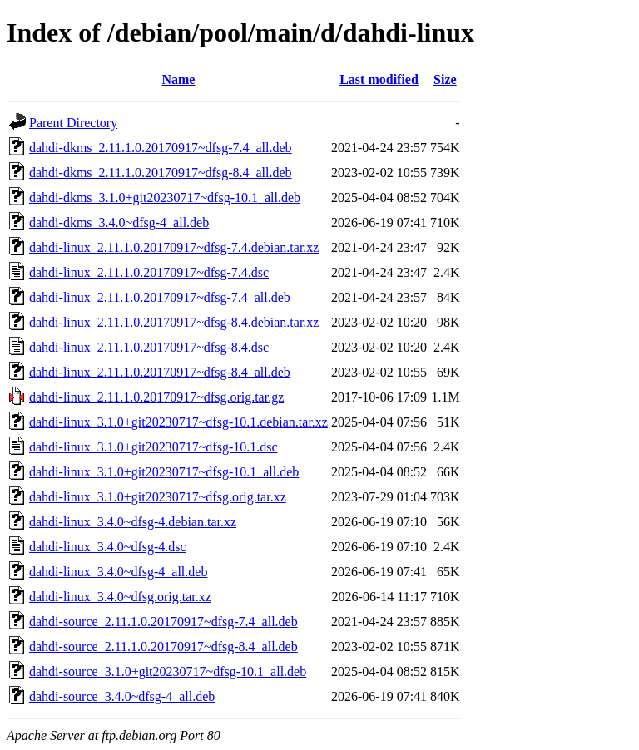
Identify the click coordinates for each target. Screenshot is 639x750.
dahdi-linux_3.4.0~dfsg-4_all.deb (118, 572)
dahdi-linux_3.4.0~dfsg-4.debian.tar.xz (132, 522)
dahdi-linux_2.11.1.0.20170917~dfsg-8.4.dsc (149, 347)
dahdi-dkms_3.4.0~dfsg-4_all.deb (119, 222)
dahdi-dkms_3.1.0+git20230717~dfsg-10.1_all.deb (164, 197)
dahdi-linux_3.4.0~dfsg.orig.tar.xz (120, 597)
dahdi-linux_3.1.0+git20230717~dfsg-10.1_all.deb (164, 472)
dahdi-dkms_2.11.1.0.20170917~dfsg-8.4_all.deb (160, 172)
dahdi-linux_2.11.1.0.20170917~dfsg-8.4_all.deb (159, 372)
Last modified (379, 79)
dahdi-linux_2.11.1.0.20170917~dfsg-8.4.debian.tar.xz (174, 322)
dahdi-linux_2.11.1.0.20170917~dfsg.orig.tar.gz (156, 397)
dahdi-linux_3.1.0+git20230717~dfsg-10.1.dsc (153, 447)
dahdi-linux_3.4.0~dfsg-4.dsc (107, 547)
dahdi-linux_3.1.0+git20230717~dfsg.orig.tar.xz (157, 497)
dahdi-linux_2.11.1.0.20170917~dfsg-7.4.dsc (149, 272)
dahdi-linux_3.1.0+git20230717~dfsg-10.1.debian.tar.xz (178, 422)
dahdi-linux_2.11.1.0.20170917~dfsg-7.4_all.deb (159, 297)
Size (445, 79)
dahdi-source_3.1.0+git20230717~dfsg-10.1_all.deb (167, 671)
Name (178, 79)
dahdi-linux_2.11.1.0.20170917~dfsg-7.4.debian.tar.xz (174, 247)
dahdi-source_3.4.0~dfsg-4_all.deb (122, 696)
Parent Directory (73, 123)
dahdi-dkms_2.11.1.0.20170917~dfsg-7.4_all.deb (160, 148)
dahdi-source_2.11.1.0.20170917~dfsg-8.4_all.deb (163, 646)
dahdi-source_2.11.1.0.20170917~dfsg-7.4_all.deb (163, 621)
